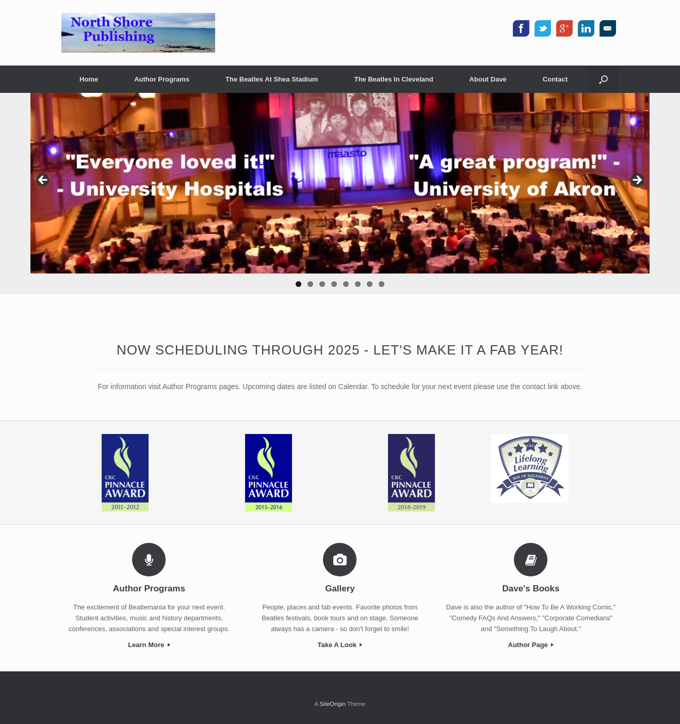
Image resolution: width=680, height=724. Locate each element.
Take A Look (340, 645)
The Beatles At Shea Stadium (271, 79)
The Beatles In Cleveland (393, 79)
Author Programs (161, 79)
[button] (603, 79)
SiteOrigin (332, 704)
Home (88, 79)
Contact (555, 79)
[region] (340, 193)
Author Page (531, 645)
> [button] (636, 180)
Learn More (149, 645)
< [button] (43, 180)
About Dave (488, 79)
